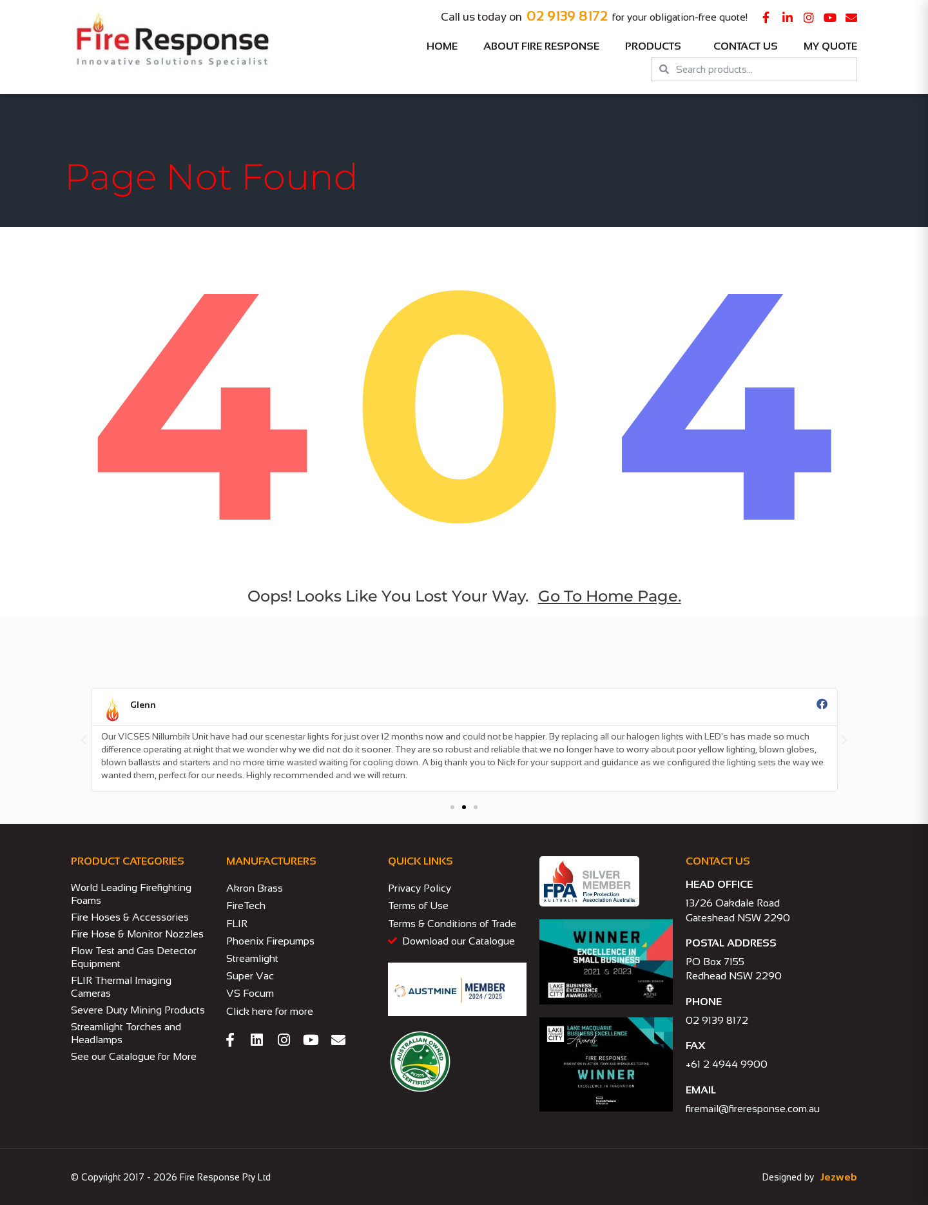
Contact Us (745, 46)
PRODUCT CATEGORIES (127, 861)
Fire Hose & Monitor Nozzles (137, 933)
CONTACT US (718, 861)
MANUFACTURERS (271, 861)
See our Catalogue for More (134, 1056)
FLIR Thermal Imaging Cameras (121, 987)
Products (656, 46)
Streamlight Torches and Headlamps (126, 1033)
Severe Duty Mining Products (138, 1009)
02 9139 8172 (567, 15)
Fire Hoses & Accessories (130, 917)
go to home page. (609, 596)
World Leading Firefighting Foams (131, 894)
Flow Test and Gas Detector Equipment (134, 957)
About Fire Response (541, 46)
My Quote (830, 46)
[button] (83, 740)
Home (442, 46)
